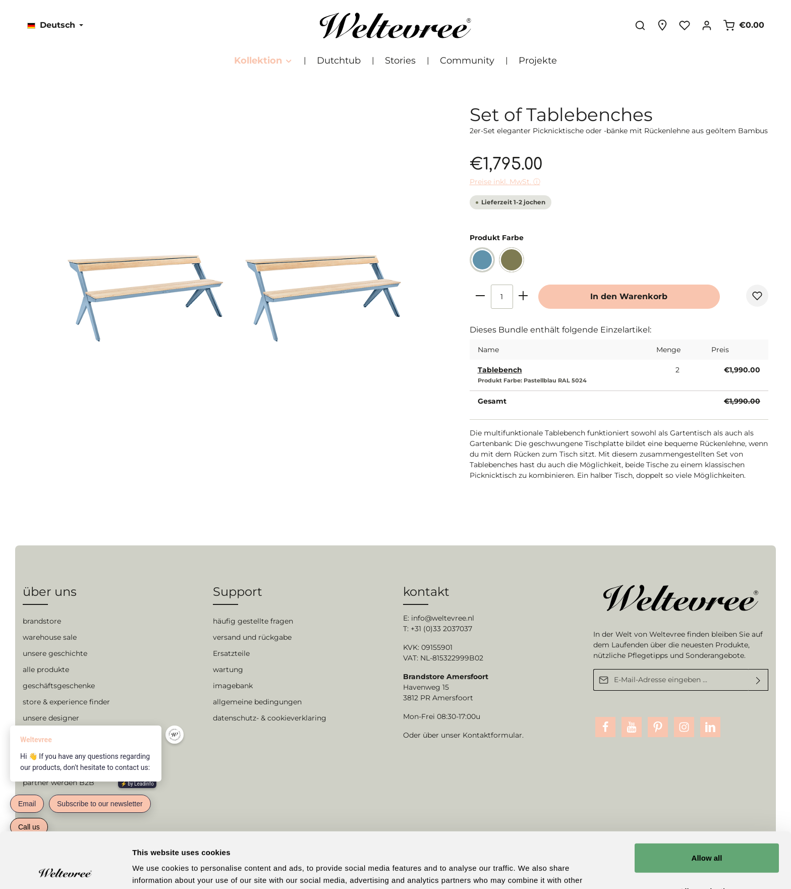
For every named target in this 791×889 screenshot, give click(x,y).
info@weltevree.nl (442, 618)
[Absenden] (758, 680)
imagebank (233, 685)
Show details (529, 869)
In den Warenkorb (628, 296)
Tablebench (500, 369)
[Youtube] (632, 727)
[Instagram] (684, 727)
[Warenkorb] (743, 25)
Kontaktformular (492, 735)
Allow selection (706, 835)
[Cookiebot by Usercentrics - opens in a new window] (65, 869)
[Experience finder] (662, 25)
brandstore (42, 621)
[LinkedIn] (710, 727)
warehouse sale (50, 637)
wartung (228, 669)
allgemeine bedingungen (257, 701)
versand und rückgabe (252, 637)
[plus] (523, 295)
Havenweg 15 (426, 687)
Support (237, 591)
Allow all (707, 802)
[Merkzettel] (684, 25)
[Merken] (757, 296)
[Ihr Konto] (707, 25)
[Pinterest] (658, 727)
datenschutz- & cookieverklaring (269, 718)
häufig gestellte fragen (253, 621)
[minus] (480, 295)
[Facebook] (605, 727)
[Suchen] (640, 25)
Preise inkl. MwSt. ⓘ (505, 181)
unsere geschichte (55, 653)
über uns (50, 591)
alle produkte (46, 669)
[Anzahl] (502, 297)
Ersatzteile (231, 653)
